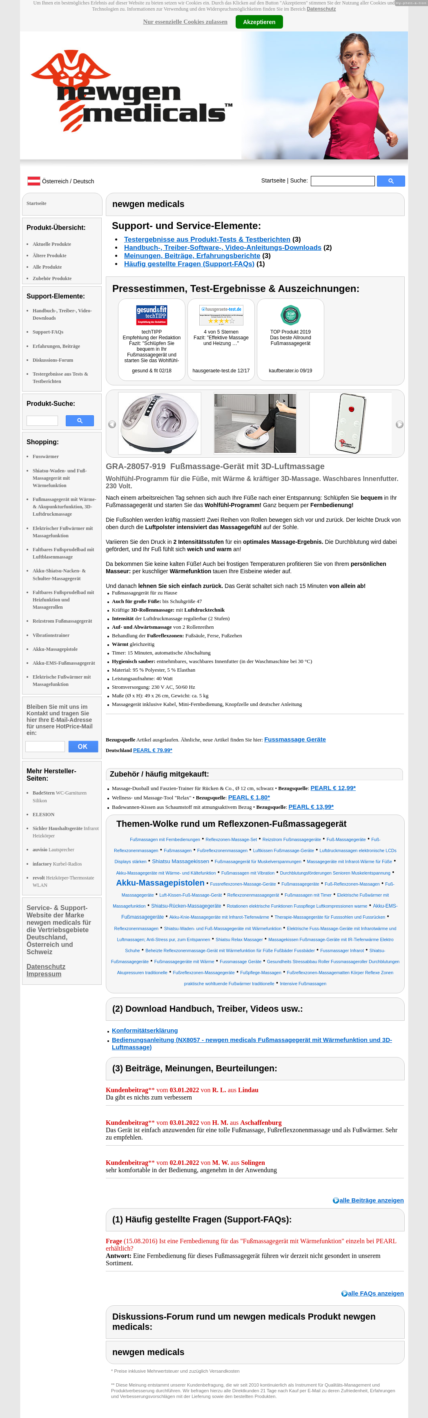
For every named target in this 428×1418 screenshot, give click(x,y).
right (399, 424)
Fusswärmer (46, 456)
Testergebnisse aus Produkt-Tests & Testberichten (207, 239)
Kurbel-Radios (57, 864)
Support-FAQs (48, 332)
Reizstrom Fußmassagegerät (62, 621)
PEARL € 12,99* (333, 787)
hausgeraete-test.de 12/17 (221, 371)
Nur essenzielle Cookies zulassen (185, 21)
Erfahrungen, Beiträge (56, 346)
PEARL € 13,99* (311, 806)
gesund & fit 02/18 (152, 371)
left (112, 424)
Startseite (273, 180)
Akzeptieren (259, 21)
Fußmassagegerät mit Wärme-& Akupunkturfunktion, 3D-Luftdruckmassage (64, 506)
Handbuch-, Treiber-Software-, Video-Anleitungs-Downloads (222, 248)
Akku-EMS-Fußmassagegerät (64, 663)
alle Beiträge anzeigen (371, 1200)
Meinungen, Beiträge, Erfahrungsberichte (192, 256)
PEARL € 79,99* (152, 750)
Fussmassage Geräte (295, 739)
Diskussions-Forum (53, 360)
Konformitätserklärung (145, 1030)
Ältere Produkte (50, 255)
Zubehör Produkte (52, 278)
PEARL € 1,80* (249, 797)
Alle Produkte (47, 267)
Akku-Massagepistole (55, 649)
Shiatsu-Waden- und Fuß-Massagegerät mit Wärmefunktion (60, 478)
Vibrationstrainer (51, 635)
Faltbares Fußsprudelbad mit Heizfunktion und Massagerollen (63, 600)
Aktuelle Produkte (52, 244)
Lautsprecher (53, 850)
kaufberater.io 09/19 (290, 371)
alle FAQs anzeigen (376, 1293)
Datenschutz (321, 9)
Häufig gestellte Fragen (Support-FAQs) (189, 264)
